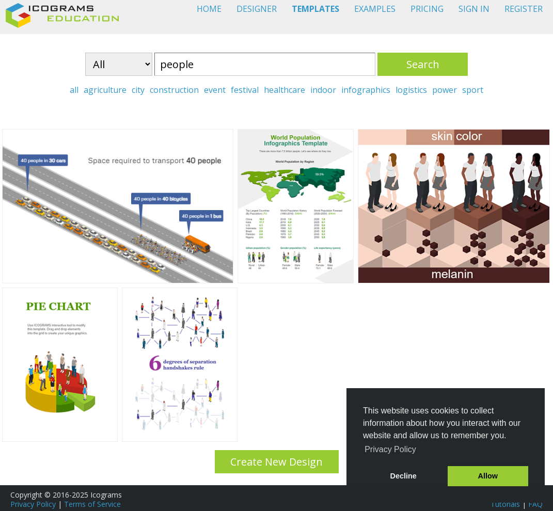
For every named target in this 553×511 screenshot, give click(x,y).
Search (422, 64)
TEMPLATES (315, 8)
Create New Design (276, 462)
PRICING (427, 8)
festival (245, 89)
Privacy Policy (33, 504)
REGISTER (523, 8)
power (444, 89)
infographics (365, 89)
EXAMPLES (375, 8)
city (138, 89)
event (215, 89)
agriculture (105, 89)
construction (174, 89)
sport (472, 89)
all (74, 89)
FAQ (535, 504)
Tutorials (505, 504)
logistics (411, 89)
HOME (209, 8)
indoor (323, 89)
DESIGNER (256, 8)
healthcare (284, 89)
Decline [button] (403, 476)
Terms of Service (92, 504)
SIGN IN (474, 8)
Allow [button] (488, 476)
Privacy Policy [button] (390, 449)
